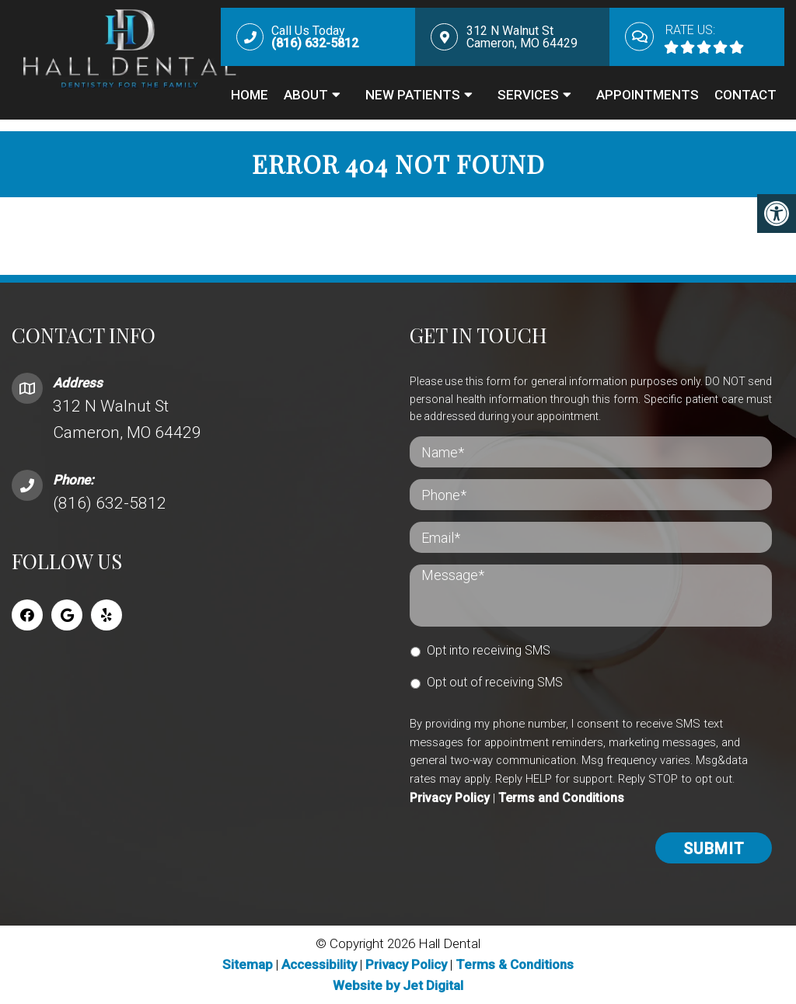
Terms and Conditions (561, 797)
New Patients (412, 94)
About (306, 94)
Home (249, 94)
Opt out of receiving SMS (495, 682)
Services (528, 94)
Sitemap (247, 964)
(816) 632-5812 (109, 503)
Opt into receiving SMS (488, 650)
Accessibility (319, 964)
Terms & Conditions (515, 964)
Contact (745, 94)
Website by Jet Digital (398, 985)
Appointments (647, 94)
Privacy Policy (450, 797)
